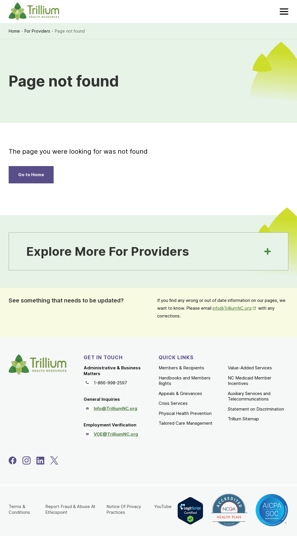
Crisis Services (173, 403)
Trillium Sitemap (243, 419)
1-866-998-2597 (110, 382)
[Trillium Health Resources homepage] (34, 11)
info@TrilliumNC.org (232, 308)
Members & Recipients (181, 368)
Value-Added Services (250, 368)
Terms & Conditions (19, 509)
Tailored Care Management (186, 423)
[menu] (284, 11)
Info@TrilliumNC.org (115, 408)
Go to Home (31, 174)
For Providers (37, 31)
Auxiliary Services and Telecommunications (249, 396)
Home (14, 31)
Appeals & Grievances (180, 393)
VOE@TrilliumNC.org (116, 434)
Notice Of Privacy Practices (123, 509)
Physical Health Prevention (185, 413)
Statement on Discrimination (256, 409)
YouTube (163, 506)
